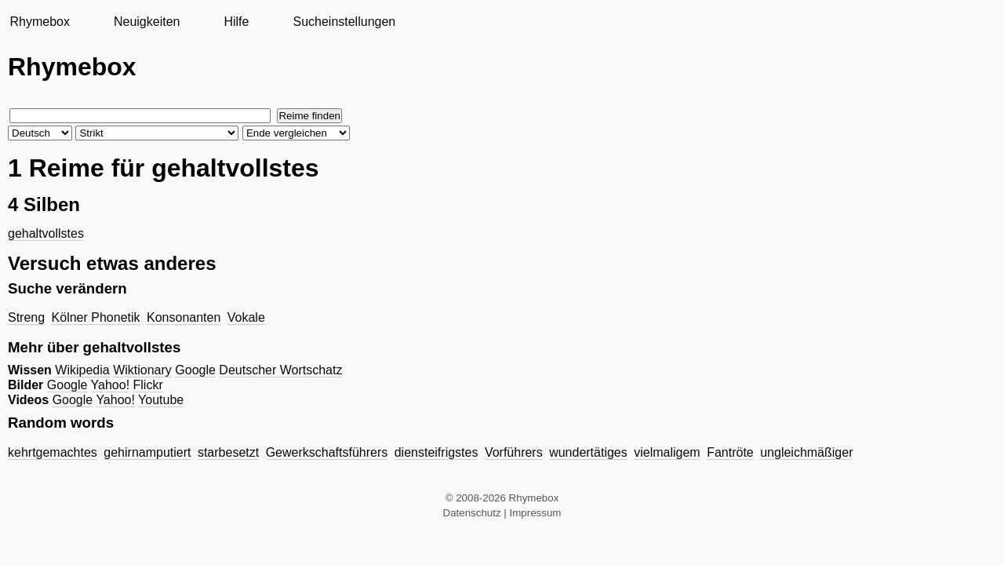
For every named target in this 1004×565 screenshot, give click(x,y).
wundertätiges (588, 452)
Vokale (246, 317)
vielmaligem (667, 452)
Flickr (148, 385)
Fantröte (730, 452)
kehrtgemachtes (52, 452)
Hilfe (236, 21)
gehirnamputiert (147, 452)
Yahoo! (110, 385)
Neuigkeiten (147, 21)
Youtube (161, 399)
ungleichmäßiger (806, 452)
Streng (26, 317)
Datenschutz (472, 513)
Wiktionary (142, 370)
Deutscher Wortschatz (280, 370)
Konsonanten (183, 317)
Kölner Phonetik (96, 317)
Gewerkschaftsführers (327, 452)
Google (195, 370)
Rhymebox (39, 21)
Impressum (536, 513)
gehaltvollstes (46, 233)
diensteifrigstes (436, 452)
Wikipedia (82, 370)
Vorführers (514, 452)
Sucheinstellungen (344, 21)
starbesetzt (228, 452)
